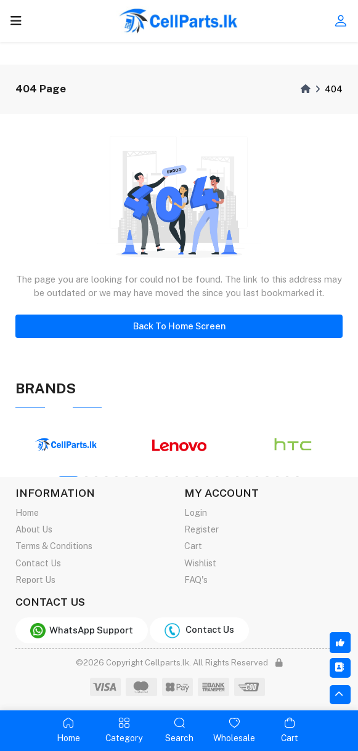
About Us (33, 529)
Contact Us (38, 563)
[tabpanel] (66, 445)
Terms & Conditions (53, 545)
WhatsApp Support (81, 630)
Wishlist (200, 563)
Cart (193, 545)
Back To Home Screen (179, 326)
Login (195, 512)
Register (201, 529)
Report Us (35, 579)
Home (27, 512)
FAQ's (196, 579)
